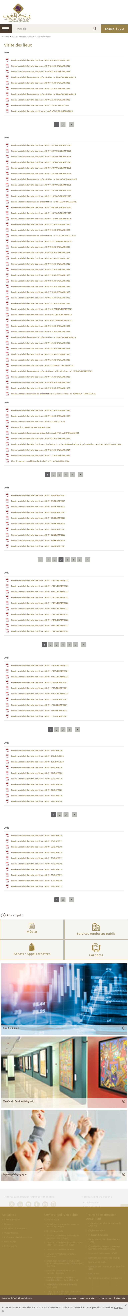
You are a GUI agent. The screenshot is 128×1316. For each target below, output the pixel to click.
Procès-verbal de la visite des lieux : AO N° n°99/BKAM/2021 (39, 688)
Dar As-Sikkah (11, 1028)
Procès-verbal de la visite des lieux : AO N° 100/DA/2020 (37, 762)
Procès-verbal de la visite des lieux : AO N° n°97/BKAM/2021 (39, 705)
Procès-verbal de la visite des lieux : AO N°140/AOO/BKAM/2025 (41, 157)
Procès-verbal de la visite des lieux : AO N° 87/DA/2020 (36, 779)
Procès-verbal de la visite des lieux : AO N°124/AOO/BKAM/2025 (41, 190)
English (109, 28)
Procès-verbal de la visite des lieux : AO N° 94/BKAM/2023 (38, 501)
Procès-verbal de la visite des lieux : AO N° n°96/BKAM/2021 (39, 682)
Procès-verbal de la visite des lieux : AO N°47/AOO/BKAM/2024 (40, 410)
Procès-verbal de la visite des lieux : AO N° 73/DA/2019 (36, 875)
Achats (14, 36)
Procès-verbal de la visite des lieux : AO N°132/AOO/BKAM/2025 (41, 145)
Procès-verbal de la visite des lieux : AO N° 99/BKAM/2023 (38, 512)
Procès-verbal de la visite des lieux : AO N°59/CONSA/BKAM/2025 (41, 315)
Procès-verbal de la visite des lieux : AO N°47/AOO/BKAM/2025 (40, 258)
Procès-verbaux (27, 36)
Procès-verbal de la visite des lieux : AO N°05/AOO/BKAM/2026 (40, 60)
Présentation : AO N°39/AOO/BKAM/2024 (30, 427)
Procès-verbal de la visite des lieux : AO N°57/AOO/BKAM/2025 (40, 303)
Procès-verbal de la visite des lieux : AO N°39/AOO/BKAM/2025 (40, 354)
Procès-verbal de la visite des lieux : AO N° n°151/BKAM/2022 (39, 609)
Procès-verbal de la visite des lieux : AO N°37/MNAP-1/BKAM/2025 (42, 366)
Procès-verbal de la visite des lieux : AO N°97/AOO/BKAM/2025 (40, 224)
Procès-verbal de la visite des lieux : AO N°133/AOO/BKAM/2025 (41, 174)
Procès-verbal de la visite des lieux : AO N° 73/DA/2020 (36, 796)
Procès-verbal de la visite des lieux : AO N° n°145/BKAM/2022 (39, 614)
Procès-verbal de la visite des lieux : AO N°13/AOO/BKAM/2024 (40, 456)
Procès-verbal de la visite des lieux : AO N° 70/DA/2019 (36, 881)
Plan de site (71, 1299)
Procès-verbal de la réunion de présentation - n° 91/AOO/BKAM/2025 (43, 236)
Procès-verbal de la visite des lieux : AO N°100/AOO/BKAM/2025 (41, 213)
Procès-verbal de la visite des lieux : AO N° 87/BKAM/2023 (38, 529)
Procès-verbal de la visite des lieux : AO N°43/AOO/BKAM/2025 (40, 343)
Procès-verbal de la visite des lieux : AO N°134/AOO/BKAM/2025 (41, 185)
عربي (121, 28)
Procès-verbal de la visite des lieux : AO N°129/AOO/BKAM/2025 (41, 162)
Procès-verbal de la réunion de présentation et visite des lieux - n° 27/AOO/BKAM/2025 (51, 371)
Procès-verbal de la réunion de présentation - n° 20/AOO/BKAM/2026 (43, 77)
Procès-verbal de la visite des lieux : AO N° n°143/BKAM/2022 (39, 631)
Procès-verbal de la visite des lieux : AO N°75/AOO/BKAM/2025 (40, 292)
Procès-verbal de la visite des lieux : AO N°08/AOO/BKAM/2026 (40, 72)
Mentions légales (87, 1299)
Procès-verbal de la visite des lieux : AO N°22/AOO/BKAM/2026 (40, 89)
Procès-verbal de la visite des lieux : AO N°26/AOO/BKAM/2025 (40, 349)
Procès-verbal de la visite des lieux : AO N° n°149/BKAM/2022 (39, 620)
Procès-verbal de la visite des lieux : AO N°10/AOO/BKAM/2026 (40, 83)
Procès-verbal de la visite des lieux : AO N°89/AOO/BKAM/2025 (40, 253)
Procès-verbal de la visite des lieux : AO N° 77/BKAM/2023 (38, 546)
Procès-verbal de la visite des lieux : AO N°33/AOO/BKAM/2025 (40, 360)
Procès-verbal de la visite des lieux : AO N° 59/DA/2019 (36, 886)
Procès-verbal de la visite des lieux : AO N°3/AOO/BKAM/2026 (40, 105)
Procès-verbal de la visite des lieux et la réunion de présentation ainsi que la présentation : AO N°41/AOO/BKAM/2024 (66, 444)
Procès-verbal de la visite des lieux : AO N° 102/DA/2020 (37, 756)
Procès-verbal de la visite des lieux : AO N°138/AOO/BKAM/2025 (41, 168)
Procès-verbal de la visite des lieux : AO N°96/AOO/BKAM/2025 (40, 230)
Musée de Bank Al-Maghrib (18, 1101)
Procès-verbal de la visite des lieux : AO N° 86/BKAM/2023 (38, 495)
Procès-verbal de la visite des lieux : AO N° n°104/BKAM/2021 (39, 665)
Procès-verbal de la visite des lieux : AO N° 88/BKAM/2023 (38, 507)
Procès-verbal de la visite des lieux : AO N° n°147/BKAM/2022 (39, 626)
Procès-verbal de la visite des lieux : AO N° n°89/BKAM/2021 (39, 711)
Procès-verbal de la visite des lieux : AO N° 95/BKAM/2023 (38, 518)
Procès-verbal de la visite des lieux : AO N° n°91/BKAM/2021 (39, 716)
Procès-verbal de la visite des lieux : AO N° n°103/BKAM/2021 (39, 677)
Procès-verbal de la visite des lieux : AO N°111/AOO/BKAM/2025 (41, 219)
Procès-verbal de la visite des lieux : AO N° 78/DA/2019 (36, 869)
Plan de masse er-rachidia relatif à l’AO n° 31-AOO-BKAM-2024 (40, 461)
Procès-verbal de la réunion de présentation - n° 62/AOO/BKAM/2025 (43, 337)
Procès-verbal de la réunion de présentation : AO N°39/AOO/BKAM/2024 (45, 433)
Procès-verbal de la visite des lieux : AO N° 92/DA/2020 (36, 773)
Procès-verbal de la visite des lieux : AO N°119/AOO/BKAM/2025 (41, 196)
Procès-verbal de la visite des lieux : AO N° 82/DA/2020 (36, 790)
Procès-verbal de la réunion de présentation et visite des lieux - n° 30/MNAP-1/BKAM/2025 (53, 394)
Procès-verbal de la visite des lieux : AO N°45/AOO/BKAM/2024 (40, 439)
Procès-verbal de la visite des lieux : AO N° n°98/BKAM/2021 (39, 699)
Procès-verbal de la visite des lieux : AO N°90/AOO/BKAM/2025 (40, 281)
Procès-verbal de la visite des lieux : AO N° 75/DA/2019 (36, 864)
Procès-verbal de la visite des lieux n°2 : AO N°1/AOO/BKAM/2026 (42, 111)
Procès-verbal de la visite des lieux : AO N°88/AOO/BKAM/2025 (40, 247)
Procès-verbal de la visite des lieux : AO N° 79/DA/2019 (36, 858)
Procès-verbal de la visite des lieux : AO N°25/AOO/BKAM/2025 (40, 388)
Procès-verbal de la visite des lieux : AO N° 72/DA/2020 (36, 801)
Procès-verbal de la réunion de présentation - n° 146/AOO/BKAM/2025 (44, 179)
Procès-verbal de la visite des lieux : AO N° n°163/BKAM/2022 (39, 580)
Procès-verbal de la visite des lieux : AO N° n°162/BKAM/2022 (39, 592)
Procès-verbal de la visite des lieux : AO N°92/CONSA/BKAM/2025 (41, 241)
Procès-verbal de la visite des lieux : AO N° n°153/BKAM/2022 (39, 597)
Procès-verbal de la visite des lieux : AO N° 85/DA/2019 (36, 841)
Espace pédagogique (14, 1174)
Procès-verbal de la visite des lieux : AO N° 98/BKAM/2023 (38, 524)
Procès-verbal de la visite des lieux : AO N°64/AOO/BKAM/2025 (40, 326)
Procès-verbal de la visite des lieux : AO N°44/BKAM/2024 (38, 422)
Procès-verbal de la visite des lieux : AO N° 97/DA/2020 (36, 751)
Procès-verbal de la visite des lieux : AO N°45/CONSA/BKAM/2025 (41, 320)
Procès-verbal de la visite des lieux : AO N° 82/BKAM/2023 (38, 535)
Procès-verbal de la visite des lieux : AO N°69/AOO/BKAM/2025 (40, 264)
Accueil (5, 36)
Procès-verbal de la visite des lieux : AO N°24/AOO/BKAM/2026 (40, 66)
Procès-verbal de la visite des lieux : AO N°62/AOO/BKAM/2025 (40, 332)
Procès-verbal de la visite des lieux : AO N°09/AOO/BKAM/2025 (40, 382)
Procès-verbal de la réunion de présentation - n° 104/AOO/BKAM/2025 (44, 202)
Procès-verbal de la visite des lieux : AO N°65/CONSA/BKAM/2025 (41, 309)
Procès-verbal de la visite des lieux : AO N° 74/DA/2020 (36, 784)
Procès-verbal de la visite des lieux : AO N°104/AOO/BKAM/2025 (41, 207)
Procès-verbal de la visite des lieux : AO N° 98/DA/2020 (36, 767)
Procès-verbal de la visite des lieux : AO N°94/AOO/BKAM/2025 (40, 286)
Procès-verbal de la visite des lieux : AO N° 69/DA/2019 (36, 847)
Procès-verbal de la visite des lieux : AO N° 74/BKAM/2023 (38, 541)
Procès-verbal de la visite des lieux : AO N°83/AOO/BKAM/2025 (40, 270)
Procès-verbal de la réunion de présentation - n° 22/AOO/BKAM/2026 (43, 94)
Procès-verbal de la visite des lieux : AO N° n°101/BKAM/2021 (39, 694)
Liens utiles (121, 1299)
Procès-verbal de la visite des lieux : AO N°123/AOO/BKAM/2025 (41, 151)
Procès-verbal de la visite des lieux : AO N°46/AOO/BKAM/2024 (40, 416)
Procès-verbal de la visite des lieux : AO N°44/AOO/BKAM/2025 (40, 298)
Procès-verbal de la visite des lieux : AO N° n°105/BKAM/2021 (39, 671)
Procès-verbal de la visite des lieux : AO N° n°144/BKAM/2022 (39, 603)
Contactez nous (105, 1299)
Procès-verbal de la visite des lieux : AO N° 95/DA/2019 (36, 836)
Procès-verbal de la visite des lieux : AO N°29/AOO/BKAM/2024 (40, 450)
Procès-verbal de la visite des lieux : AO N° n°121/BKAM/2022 (39, 586)
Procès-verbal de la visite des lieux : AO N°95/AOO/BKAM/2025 (40, 275)
